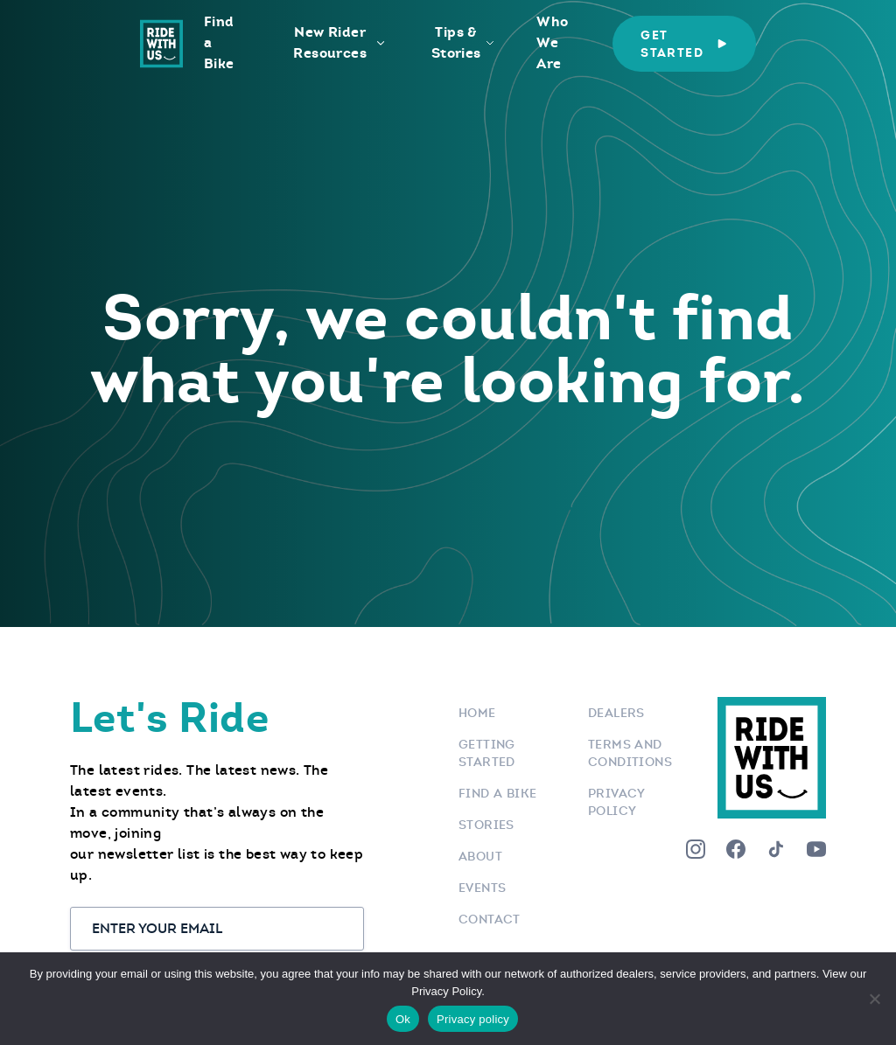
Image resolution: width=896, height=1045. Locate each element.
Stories (486, 825)
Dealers (616, 713)
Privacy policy (473, 1019)
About (480, 856)
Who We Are (552, 42)
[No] (874, 998)
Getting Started (486, 753)
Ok (403, 1019)
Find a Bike (219, 42)
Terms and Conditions (630, 753)
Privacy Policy (616, 802)
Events (482, 887)
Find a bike (497, 793)
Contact (489, 919)
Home (477, 713)
